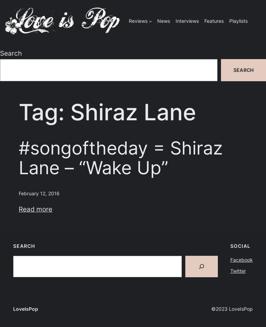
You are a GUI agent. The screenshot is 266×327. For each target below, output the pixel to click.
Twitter (238, 271)
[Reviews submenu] (150, 21)
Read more (35, 209)
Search (11, 53)
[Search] (201, 266)
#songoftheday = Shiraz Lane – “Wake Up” (121, 158)
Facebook (241, 260)
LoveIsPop (25, 309)
